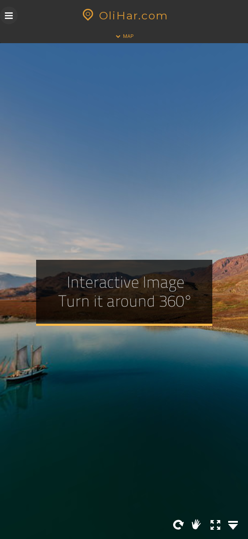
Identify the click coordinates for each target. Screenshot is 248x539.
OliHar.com (124, 15)
